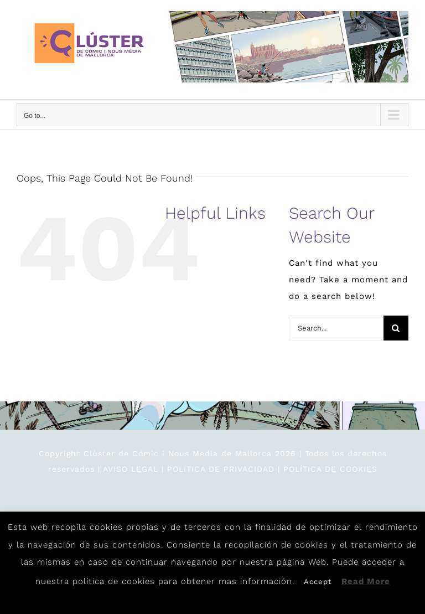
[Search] (395, 328)
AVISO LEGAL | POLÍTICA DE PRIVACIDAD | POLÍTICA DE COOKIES (240, 469)
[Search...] (336, 328)
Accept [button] (317, 581)
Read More (365, 581)
